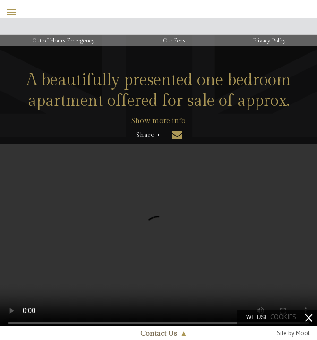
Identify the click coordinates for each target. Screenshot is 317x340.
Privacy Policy (269, 40)
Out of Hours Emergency (63, 40)
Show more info (158, 121)
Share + (148, 135)
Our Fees (174, 40)
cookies (283, 317)
